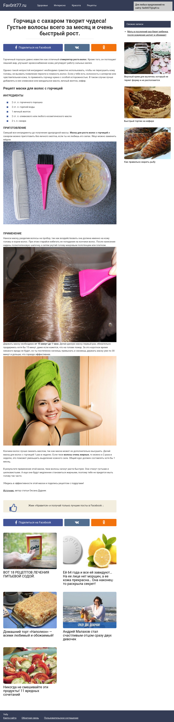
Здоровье (42, 5)
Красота (76, 5)
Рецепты (92, 5)
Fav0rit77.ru (14, 5)
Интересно (60, 5)
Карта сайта (9, 718)
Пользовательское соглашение (61, 718)
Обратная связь (30, 718)
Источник (8, 490)
